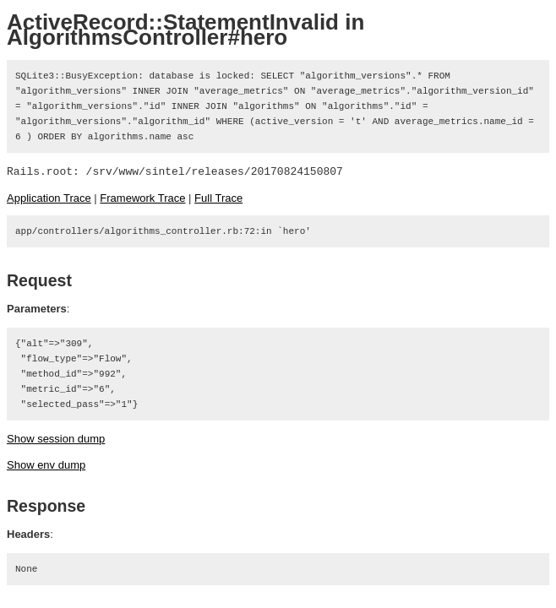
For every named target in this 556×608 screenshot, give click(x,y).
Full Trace (218, 198)
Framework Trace (142, 198)
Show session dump (56, 438)
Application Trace (49, 198)
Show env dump (46, 465)
